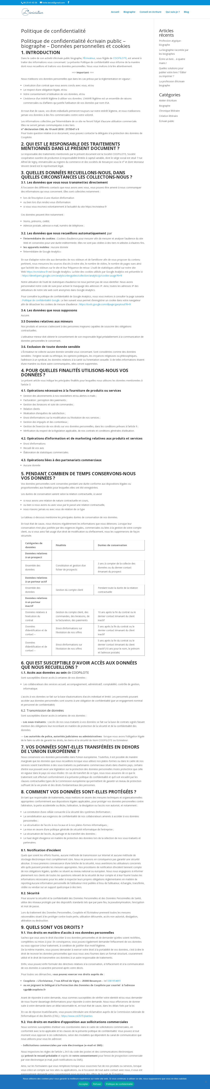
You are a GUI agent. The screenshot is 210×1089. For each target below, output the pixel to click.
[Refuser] (205, 1081)
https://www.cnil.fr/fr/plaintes (77, 1015)
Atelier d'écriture (168, 100)
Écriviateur (89, 58)
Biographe (129, 12)
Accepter (83, 1084)
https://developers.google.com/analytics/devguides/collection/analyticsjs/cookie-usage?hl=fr (72, 275)
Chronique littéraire (169, 110)
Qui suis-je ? (173, 12)
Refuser (97, 1084)
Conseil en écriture (150, 12)
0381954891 (114, 980)
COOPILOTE (120, 58)
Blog (186, 12)
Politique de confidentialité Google (41, 300)
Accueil (115, 12)
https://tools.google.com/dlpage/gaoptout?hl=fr (105, 304)
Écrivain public (166, 121)
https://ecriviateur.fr (37, 271)
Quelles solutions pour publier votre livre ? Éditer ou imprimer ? (172, 72)
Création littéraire (168, 116)
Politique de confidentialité (119, 1084)
